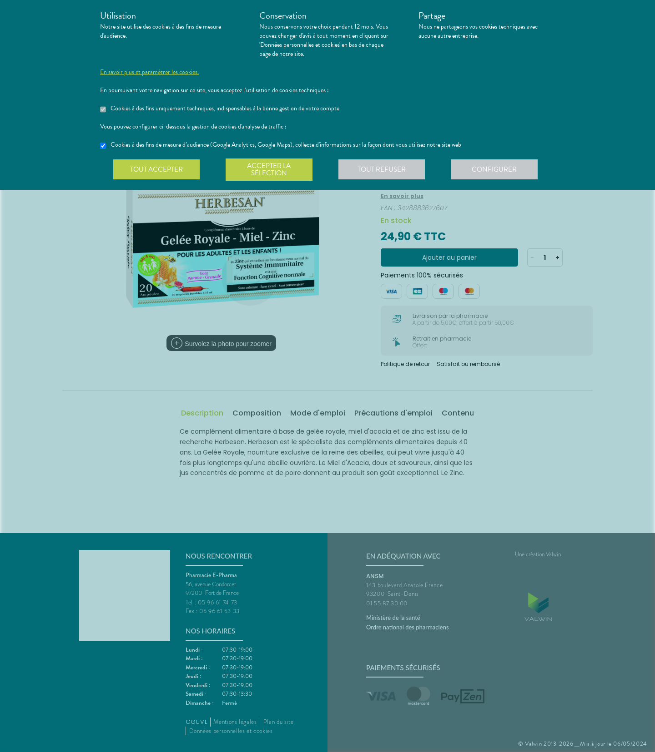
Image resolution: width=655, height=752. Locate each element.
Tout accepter (157, 169)
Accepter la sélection (270, 169)
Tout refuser (384, 169)
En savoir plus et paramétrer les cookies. (149, 72)
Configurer (498, 169)
